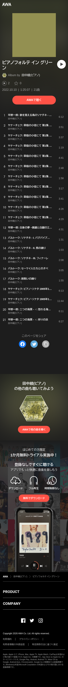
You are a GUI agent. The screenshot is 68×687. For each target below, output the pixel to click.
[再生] (61, 64)
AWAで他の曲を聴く (34, 429)
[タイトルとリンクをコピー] (45, 344)
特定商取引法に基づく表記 (45, 644)
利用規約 (7, 639)
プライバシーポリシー (29, 639)
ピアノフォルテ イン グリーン (46, 576)
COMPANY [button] (11, 603)
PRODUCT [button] (11, 591)
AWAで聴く (33, 100)
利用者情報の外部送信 (14, 644)
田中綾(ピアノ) (31, 75)
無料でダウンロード (34, 498)
